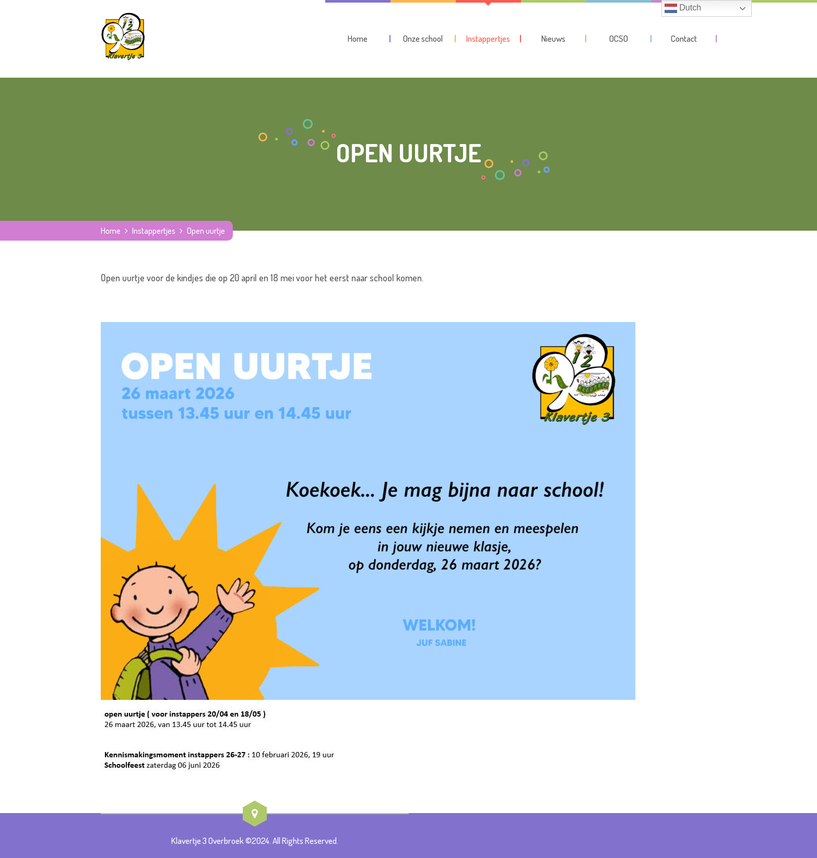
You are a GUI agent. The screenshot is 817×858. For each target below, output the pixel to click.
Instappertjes (153, 230)
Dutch (683, 8)
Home (111, 230)
